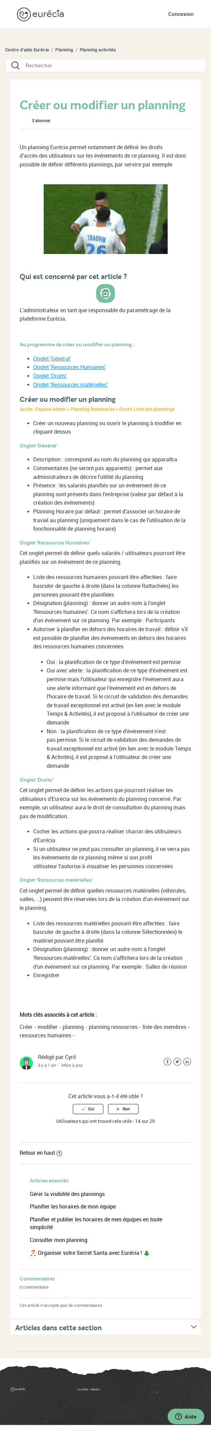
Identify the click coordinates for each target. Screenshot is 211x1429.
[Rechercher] (105, 65)
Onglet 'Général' (52, 358)
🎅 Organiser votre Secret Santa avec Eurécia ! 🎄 (90, 1253)
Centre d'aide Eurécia (27, 49)
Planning (64, 49)
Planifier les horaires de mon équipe (73, 1206)
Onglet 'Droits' (50, 376)
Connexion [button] (181, 14)
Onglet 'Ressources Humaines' (69, 367)
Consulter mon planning (58, 1240)
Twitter (177, 1062)
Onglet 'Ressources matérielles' (70, 385)
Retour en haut (41, 1153)
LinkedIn (187, 1062)
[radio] (88, 1109)
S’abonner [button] (41, 120)
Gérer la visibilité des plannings (67, 1194)
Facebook (167, 1062)
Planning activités (98, 49)
